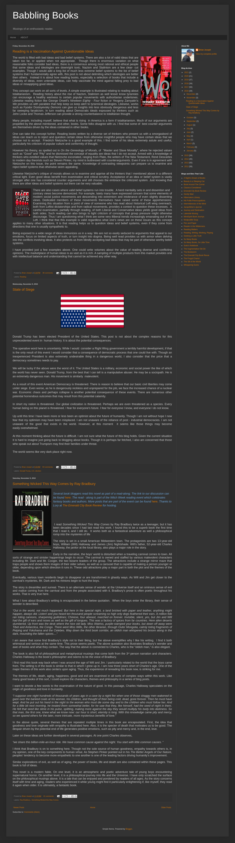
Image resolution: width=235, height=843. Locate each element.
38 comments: (48, 273)
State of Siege (23, 289)
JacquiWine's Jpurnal (193, 207)
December (191, 94)
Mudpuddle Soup (191, 220)
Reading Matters (191, 229)
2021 (186, 72)
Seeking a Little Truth (193, 236)
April (189, 140)
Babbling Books (45, 15)
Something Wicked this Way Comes (45, 800)
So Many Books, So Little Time (196, 242)
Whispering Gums (191, 265)
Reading (23, 277)
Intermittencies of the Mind (195, 204)
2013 (186, 163)
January (190, 151)
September (191, 121)
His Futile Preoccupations (194, 200)
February (191, 147)
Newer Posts (18, 807)
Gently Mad (188, 194)
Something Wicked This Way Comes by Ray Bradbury (54, 484)
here (68, 497)
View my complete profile (206, 54)
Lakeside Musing (191, 213)
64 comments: (48, 467)
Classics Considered (192, 188)
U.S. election (36, 471)
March (189, 143)
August (190, 125)
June (189, 132)
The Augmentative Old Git (194, 249)
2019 (186, 80)
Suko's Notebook (191, 245)
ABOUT (24, 37)
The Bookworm (190, 252)
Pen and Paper (190, 223)
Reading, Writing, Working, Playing (198, 233)
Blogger (129, 829)
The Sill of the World (192, 262)
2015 (186, 155)
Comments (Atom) (31, 812)
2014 (186, 159)
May (189, 136)
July (189, 129)
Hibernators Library (192, 197)
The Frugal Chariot (192, 258)
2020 (186, 76)
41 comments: (49, 796)
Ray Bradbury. (25, 800)
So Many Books (190, 239)
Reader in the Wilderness (194, 226)
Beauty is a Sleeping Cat (194, 181)
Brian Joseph (205, 50)
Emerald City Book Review (195, 191)
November (191, 98)
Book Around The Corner (194, 184)
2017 (186, 87)
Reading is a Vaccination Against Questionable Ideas (53, 51)
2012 (186, 166)
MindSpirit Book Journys (194, 217)
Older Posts (166, 807)
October (190, 117)
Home (13, 37)
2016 (186, 91)
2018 (186, 83)
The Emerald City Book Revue (196, 255)
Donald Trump (25, 471)
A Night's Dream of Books (194, 178)
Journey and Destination (194, 210)
